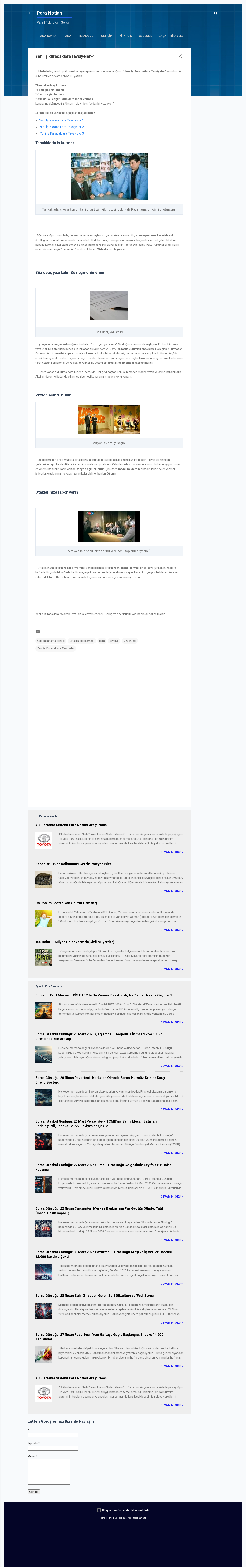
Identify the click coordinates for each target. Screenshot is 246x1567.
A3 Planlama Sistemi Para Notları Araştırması (71, 825)
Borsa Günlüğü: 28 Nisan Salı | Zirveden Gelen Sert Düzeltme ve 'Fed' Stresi (94, 1296)
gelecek (145, 36)
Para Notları (49, 13)
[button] (180, 57)
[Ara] (216, 14)
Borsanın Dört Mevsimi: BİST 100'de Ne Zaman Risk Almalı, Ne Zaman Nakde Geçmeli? (103, 995)
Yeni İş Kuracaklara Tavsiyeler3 (62, 133)
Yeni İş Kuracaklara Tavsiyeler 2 (61, 127)
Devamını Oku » (171, 852)
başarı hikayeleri (172, 36)
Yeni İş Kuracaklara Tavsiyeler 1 (61, 120)
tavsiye (114, 641)
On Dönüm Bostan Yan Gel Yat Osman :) (66, 903)
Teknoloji (86, 36)
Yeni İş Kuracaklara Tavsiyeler (55, 648)
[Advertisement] (206, 105)
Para (67, 36)
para (102, 641)
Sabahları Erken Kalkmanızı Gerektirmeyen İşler (73, 864)
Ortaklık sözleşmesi (82, 641)
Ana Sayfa (48, 36)
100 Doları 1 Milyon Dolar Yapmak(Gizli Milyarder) (74, 942)
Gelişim (106, 36)
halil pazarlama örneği (51, 641)
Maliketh (118, 1518)
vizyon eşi (130, 641)
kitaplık (125, 36)
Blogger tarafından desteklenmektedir (123, 1510)
